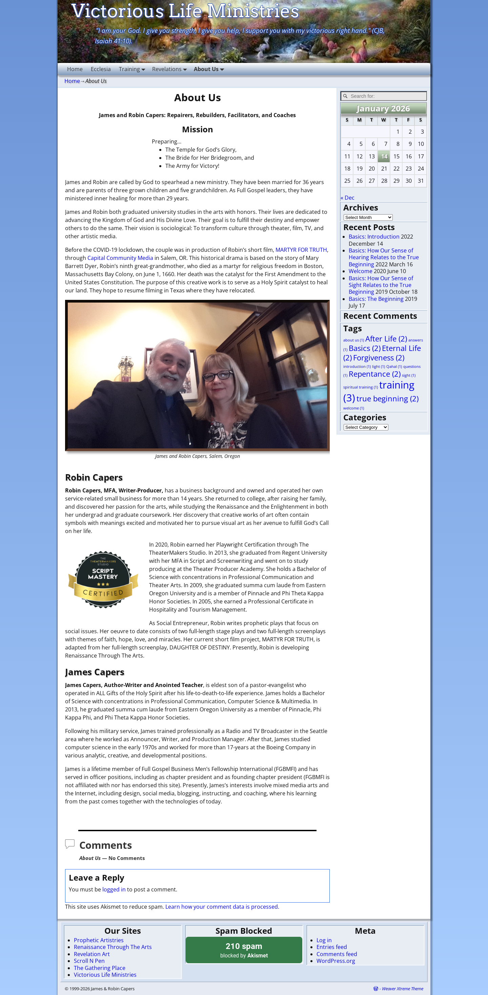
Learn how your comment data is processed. (222, 906)
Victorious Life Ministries (105, 974)
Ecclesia (101, 69)
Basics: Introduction (374, 236)
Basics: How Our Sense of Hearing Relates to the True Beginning (384, 257)
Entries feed (332, 947)
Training (133, 69)
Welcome (360, 271)
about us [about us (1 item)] (353, 340)
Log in (324, 940)
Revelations (171, 69)
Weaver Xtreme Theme (402, 989)
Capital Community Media (120, 258)
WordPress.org (336, 961)
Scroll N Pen (89, 961)
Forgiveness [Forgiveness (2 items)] (378, 357)
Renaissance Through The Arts (113, 947)
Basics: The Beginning (376, 299)
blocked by (244, 950)
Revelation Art (92, 954)
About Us (210, 69)
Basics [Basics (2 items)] (365, 348)
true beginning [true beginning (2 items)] (388, 398)
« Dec (347, 197)
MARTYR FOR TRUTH (301, 249)
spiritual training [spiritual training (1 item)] (360, 387)
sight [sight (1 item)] (408, 375)
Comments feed (337, 954)
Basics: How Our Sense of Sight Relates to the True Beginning (381, 285)
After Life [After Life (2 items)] (386, 339)
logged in (114, 889)
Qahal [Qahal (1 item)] (394, 366)
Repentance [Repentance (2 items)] (375, 374)
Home (75, 69)
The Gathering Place (99, 968)
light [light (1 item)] (378, 366)
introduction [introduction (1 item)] (357, 366)
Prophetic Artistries (99, 940)
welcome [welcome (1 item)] (353, 408)
